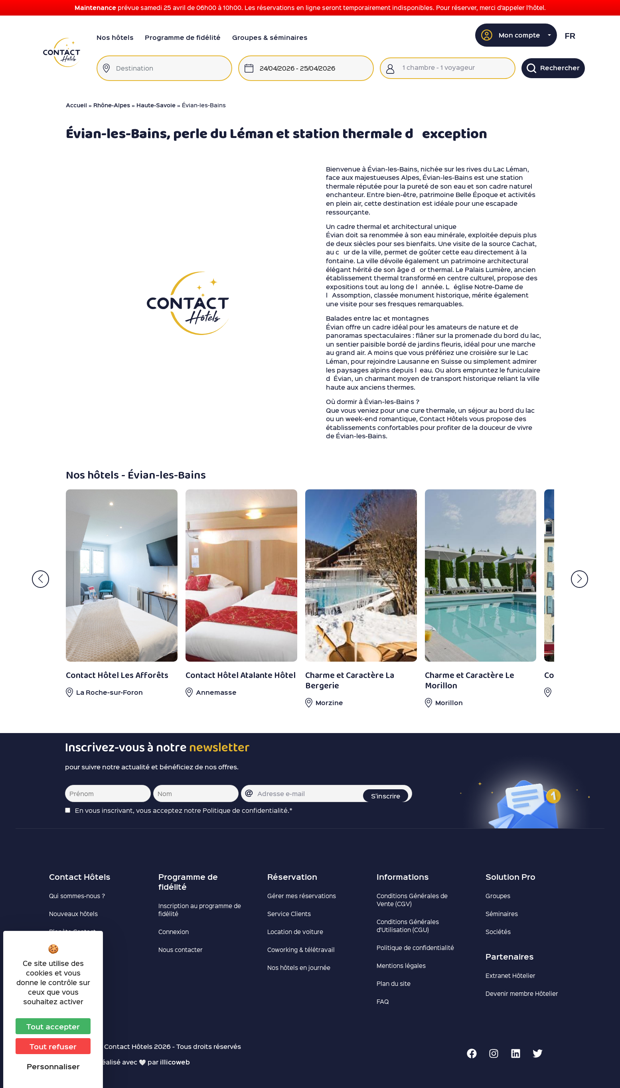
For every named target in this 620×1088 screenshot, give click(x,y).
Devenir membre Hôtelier (522, 993)
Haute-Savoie (156, 105)
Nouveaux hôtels (73, 914)
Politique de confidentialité (415, 948)
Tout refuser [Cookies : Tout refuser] (53, 1046)
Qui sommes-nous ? (77, 896)
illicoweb (175, 1061)
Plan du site (394, 983)
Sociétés (498, 932)
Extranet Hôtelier (510, 976)
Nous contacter (180, 950)
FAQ (383, 1001)
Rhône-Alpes (111, 105)
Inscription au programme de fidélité (199, 910)
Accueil (76, 105)
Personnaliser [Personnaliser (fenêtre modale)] (53, 1066)
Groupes (498, 896)
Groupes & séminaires (270, 37)
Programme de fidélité (183, 37)
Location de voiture (295, 932)
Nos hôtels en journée (298, 968)
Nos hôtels (115, 37)
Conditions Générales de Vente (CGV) (412, 900)
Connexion (173, 932)
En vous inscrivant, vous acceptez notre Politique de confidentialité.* (183, 810)
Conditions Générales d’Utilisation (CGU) (408, 926)
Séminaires (502, 914)
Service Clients (289, 914)
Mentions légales (401, 966)
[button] (516, 35)
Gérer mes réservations (301, 896)
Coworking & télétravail (301, 950)
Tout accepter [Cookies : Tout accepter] (53, 1026)
